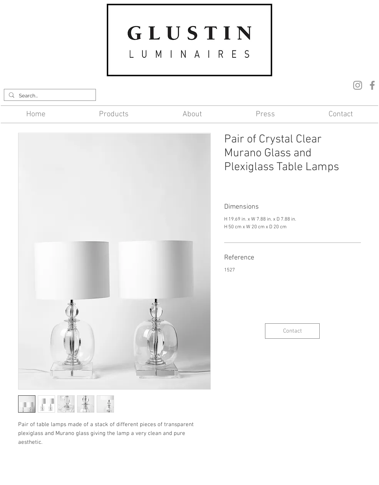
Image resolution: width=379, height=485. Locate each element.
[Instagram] (358, 85)
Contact (127, 471)
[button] (114, 114)
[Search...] (49, 95)
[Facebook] (372, 85)
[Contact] (292, 331)
